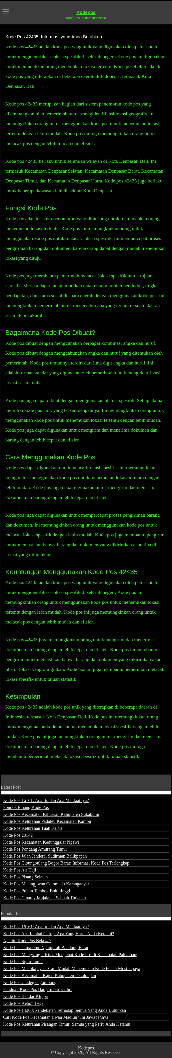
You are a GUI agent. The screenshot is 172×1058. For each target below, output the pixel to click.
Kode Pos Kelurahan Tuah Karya (32, 828)
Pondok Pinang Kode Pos (26, 807)
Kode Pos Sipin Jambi (23, 961)
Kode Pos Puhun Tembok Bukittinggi (36, 890)
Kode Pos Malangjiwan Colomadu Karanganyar (46, 883)
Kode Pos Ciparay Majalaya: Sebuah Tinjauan (44, 897)
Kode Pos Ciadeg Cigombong (29, 982)
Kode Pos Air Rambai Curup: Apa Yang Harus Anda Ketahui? (58, 933)
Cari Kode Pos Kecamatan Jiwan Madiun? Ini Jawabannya (55, 1017)
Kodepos (86, 12)
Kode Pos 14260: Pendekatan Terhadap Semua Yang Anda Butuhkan (64, 1010)
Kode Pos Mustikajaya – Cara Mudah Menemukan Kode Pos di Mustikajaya (71, 968)
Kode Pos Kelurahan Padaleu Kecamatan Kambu (47, 821)
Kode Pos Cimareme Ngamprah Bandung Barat (45, 947)
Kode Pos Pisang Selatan (25, 876)
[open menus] (5, 11)
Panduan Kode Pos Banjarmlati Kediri (37, 989)
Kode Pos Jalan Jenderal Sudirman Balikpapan (45, 856)
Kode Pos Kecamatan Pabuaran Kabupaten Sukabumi (51, 814)
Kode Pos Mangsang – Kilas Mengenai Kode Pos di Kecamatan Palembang (70, 954)
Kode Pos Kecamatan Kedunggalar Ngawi (41, 842)
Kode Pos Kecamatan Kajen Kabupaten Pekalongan (49, 975)
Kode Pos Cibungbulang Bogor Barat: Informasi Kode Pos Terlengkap (66, 862)
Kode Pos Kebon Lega (23, 1003)
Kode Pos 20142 (18, 835)
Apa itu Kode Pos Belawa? (27, 940)
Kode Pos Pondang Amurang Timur (35, 849)
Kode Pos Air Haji (19, 869)
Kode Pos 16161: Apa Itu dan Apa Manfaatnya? (46, 800)
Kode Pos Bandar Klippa (25, 996)
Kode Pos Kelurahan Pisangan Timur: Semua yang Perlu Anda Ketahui (66, 1024)
